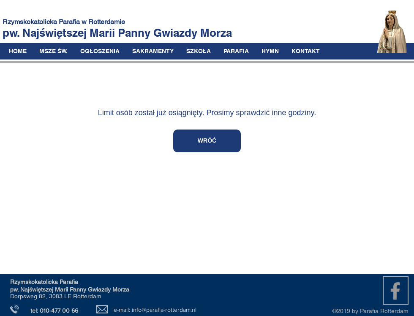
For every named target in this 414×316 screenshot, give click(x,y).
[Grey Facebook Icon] (395, 290)
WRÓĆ (207, 140)
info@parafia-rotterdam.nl (164, 309)
